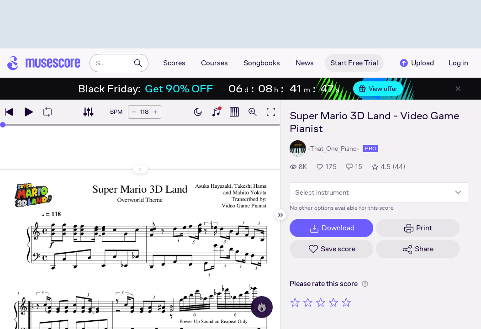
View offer (378, 88)
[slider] (2, 124)
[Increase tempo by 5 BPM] (155, 112)
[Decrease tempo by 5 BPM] (133, 112)
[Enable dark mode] (198, 112)
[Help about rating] (364, 283)
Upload (416, 63)
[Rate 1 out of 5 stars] (295, 302)
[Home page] (43, 63)
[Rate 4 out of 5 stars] (333, 302)
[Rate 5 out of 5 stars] (346, 302)
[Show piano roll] (234, 112)
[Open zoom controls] (252, 112)
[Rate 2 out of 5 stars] (307, 302)
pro (370, 148)
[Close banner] (458, 88)
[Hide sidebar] (280, 214)
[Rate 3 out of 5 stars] (320, 302)
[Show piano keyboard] (216, 112)
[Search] (138, 63)
